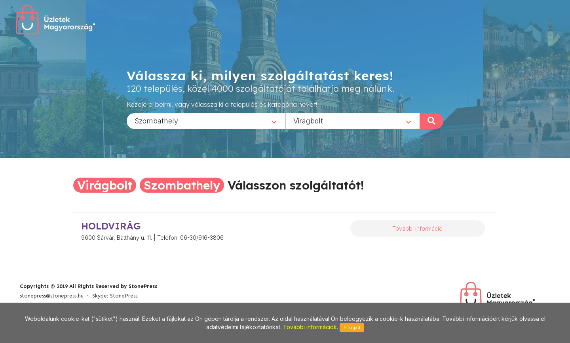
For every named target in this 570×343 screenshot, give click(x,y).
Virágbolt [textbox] (308, 120)
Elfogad (352, 327)
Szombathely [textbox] (156, 120)
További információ (417, 228)
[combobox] (206, 121)
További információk (310, 327)
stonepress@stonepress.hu (52, 296)
